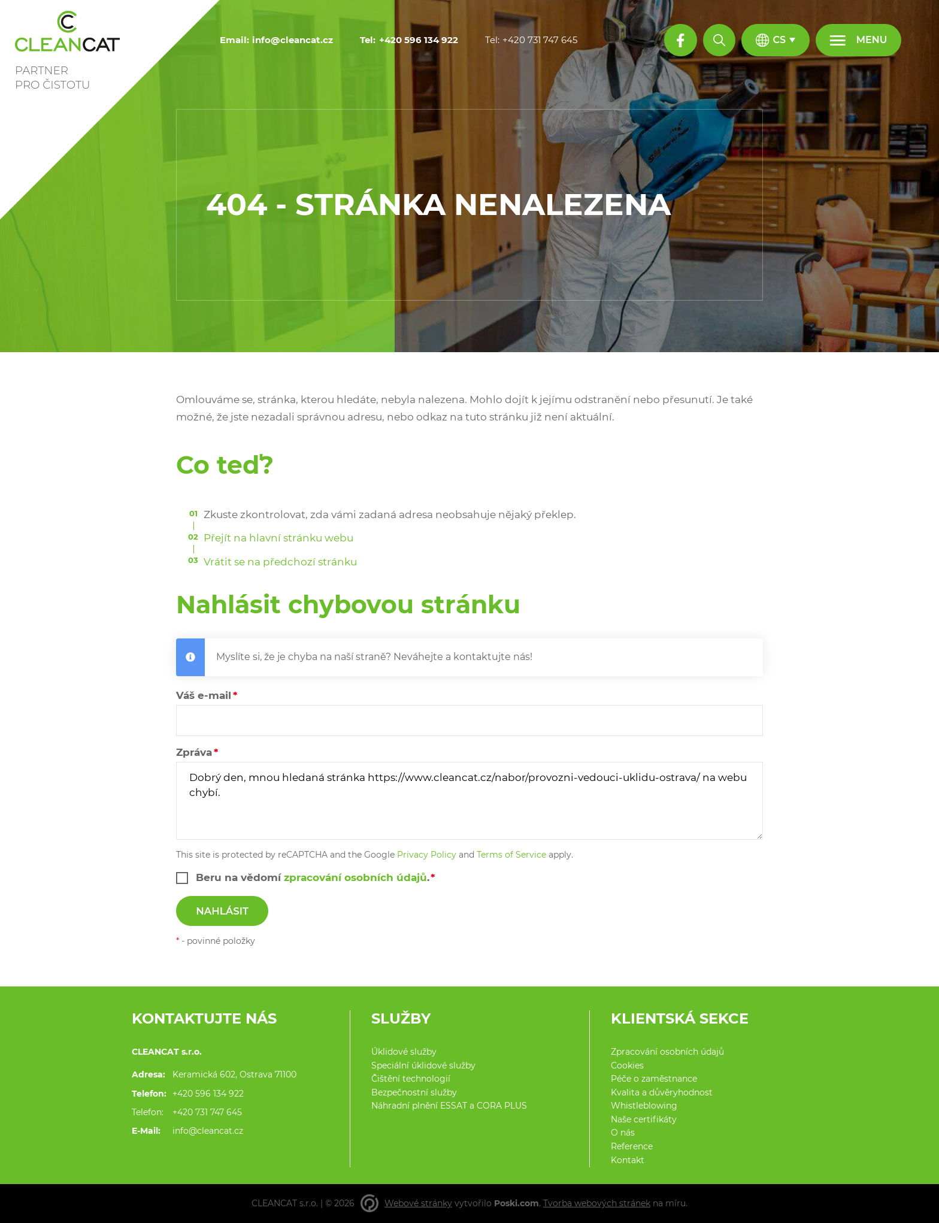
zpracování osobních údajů (355, 877)
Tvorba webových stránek (596, 1203)
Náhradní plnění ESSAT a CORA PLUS (449, 1105)
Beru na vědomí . (312, 877)
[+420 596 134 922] (418, 40)
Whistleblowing (644, 1105)
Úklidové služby (404, 1051)
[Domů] (73, 46)
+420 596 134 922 (208, 1093)
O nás (623, 1132)
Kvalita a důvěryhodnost (662, 1092)
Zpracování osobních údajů (667, 1051)
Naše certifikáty (644, 1119)
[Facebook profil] (680, 40)
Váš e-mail (203, 695)
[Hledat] (719, 40)
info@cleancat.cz (207, 1131)
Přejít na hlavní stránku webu (278, 538)
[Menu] (858, 40)
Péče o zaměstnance (654, 1078)
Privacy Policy (426, 854)
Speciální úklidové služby (423, 1065)
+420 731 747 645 (207, 1112)
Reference (632, 1146)
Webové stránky (418, 1203)
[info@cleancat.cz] (292, 40)
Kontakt (627, 1160)
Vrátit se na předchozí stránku (280, 562)
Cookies (627, 1065)
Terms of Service (511, 854)
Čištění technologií (410, 1078)
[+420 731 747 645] (539, 40)
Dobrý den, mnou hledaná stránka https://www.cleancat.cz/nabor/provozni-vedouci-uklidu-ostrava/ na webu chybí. (469, 801)
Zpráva (194, 752)
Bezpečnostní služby (414, 1092)
